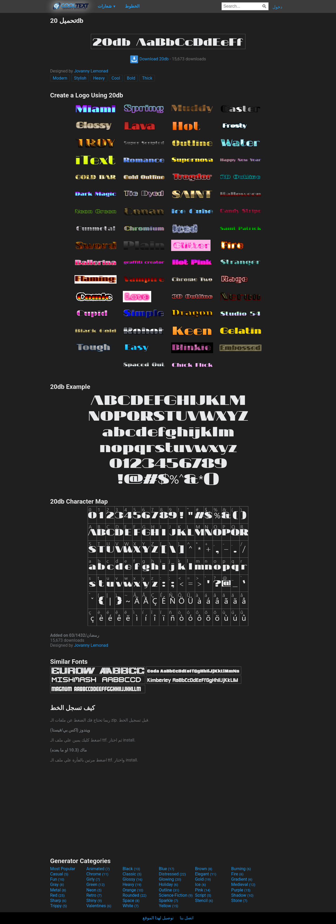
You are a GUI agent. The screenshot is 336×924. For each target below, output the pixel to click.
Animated (98, 868)
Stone (239, 900)
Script (203, 895)
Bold (131, 78)
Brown (203, 868)
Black (131, 868)
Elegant (205, 873)
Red (57, 895)
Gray (57, 884)
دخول (277, 6)
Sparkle (168, 900)
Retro (94, 895)
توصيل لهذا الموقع (158, 917)
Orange (133, 890)
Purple (240, 890)
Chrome (97, 873)
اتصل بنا (186, 917)
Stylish (80, 78)
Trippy (58, 905)
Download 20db (149, 58)
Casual (59, 873)
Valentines (98, 905)
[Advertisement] (25, 95)
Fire (237, 873)
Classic (132, 873)
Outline (169, 890)
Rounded (134, 895)
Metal (58, 890)
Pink (203, 890)
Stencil (204, 900)
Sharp (58, 900)
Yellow (168, 905)
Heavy (99, 78)
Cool (116, 78)
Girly (93, 879)
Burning (241, 868)
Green (95, 884)
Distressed (172, 873)
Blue (166, 868)
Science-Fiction (176, 895)
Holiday (168, 884)
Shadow (242, 895)
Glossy (133, 879)
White (131, 905)
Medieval (243, 884)
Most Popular (62, 868)
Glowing (170, 879)
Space (131, 900)
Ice (200, 884)
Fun (57, 879)
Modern (60, 78)
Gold (203, 879)
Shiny (94, 900)
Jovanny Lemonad (91, 71)
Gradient (241, 879)
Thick (147, 78)
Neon (94, 890)
